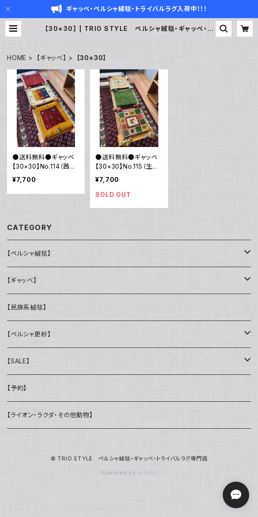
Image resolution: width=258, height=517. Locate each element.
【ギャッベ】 (52, 57)
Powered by (129, 472)
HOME (16, 57)
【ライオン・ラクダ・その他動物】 (50, 415)
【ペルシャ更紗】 (29, 334)
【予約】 (17, 388)
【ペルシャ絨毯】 (29, 253)
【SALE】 (18, 361)
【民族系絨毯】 (27, 307)
